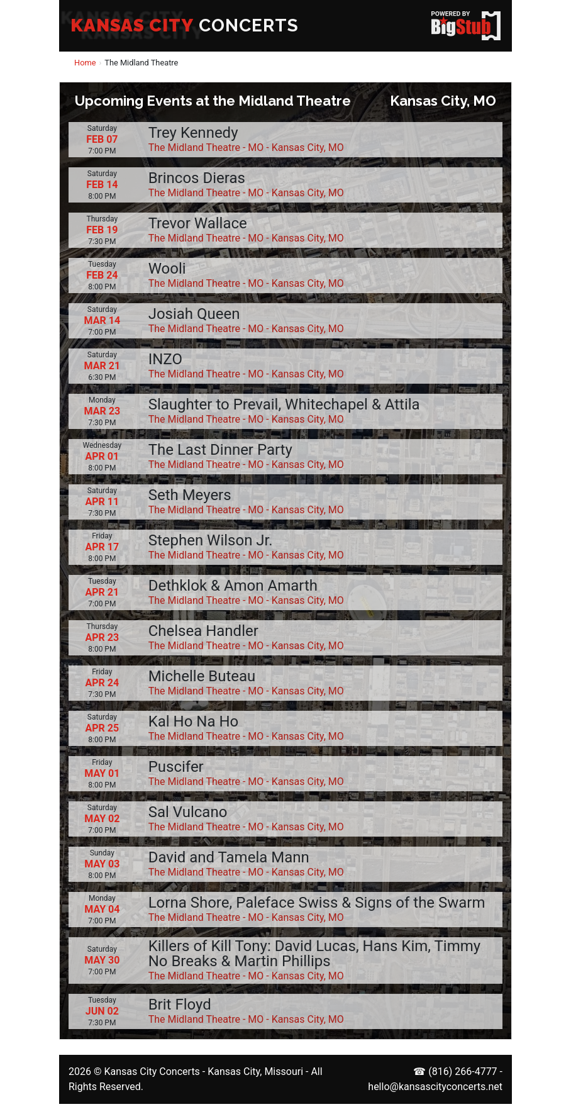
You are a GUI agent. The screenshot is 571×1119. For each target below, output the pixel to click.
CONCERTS (184, 25)
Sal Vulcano (188, 812)
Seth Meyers (189, 495)
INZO (165, 359)
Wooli (167, 268)
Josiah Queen (194, 314)
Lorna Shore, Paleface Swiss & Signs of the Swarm (316, 902)
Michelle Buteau (202, 676)
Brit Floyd (179, 1004)
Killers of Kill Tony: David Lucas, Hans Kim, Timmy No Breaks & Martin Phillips (314, 953)
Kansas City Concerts (151, 1071)
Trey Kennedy (193, 133)
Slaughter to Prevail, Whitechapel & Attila (284, 404)
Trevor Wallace (197, 223)
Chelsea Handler (203, 631)
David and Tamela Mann (228, 857)
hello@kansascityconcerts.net (435, 1087)
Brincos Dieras (196, 178)
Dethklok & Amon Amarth (233, 585)
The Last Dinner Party (220, 450)
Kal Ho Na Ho (193, 721)
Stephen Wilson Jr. (210, 540)
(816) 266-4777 (462, 1071)
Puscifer (176, 767)
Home (85, 62)
